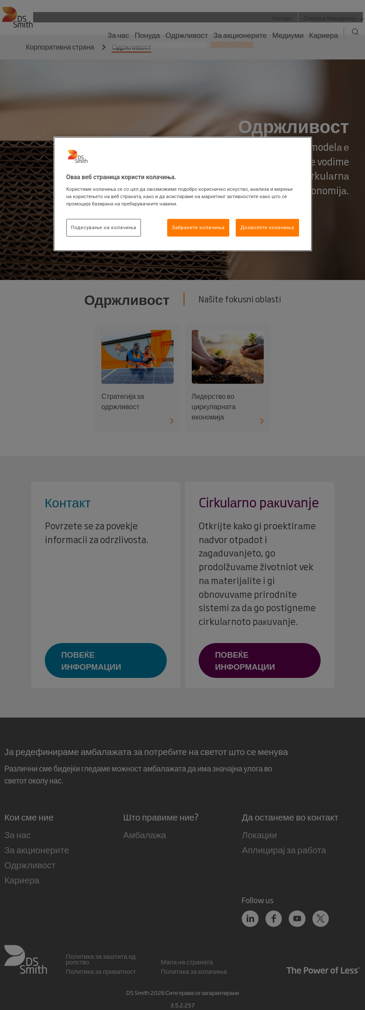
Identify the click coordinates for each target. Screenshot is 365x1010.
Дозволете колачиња (267, 227)
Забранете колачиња (198, 227)
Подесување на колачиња (104, 227)
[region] (182, 194)
